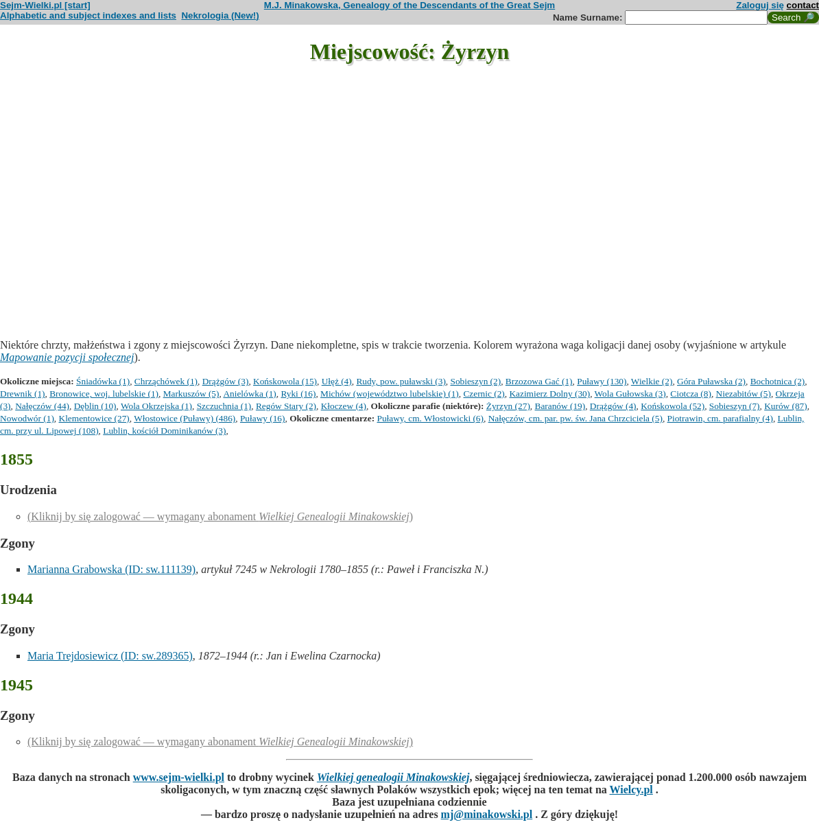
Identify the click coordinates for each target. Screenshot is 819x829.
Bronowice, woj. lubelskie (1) (103, 393)
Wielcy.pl (631, 789)
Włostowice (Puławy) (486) (184, 418)
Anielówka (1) (249, 393)
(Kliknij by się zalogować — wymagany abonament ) (220, 516)
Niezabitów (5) (743, 393)
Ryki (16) (298, 393)
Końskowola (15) (285, 381)
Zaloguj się (760, 5)
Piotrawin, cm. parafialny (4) (720, 418)
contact (803, 5)
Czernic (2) (483, 393)
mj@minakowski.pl (487, 814)
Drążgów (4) (613, 406)
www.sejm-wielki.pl (178, 777)
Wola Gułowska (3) (630, 393)
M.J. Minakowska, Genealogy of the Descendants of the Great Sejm (409, 5)
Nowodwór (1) (27, 418)
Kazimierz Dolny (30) (549, 393)
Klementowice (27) (94, 418)
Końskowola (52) (672, 406)
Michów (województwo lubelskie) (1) (389, 393)
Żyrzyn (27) (508, 406)
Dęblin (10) (95, 406)
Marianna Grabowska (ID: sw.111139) (111, 569)
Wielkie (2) (652, 381)
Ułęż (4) (337, 381)
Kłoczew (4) (343, 406)
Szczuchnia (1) (224, 406)
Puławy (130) (601, 381)
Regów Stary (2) (286, 406)
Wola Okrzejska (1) (156, 406)
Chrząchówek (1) (166, 381)
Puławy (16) (262, 418)
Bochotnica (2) (777, 381)
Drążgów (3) (225, 381)
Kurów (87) (785, 406)
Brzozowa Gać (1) (539, 381)
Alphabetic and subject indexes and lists (88, 15)
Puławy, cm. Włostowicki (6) (430, 418)
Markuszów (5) (191, 393)
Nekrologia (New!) (220, 15)
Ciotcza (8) (690, 393)
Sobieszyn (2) (476, 381)
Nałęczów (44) (42, 406)
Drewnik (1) (22, 393)
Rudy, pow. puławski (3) (400, 381)
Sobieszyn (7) (734, 406)
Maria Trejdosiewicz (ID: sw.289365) (110, 656)
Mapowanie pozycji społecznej (67, 357)
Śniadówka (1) (103, 381)
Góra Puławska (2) (711, 381)
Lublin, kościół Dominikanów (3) (164, 430)
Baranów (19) (560, 406)
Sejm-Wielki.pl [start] (45, 5)
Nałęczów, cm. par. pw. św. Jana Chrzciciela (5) (575, 418)
